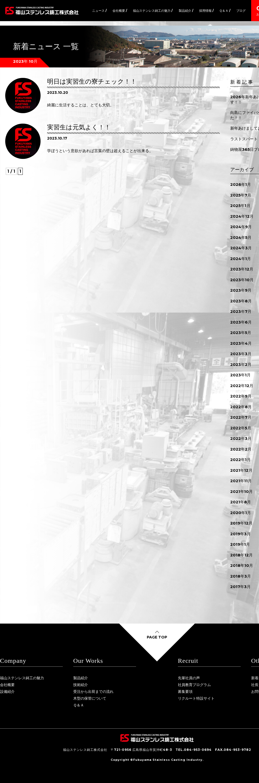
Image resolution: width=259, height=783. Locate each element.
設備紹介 (7, 691)
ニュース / (99, 11)
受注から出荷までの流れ (93, 691)
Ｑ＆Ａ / (224, 11)
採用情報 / (206, 11)
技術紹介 (80, 684)
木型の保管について (89, 698)
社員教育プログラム (194, 684)
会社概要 (7, 684)
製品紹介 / (186, 11)
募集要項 (185, 691)
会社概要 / (119, 11)
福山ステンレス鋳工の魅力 (22, 678)
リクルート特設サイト (196, 698)
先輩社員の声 (189, 678)
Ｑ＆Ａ (78, 705)
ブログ (241, 11)
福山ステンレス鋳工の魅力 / (153, 11)
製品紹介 (80, 678)
